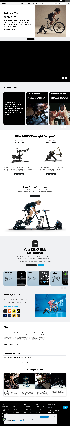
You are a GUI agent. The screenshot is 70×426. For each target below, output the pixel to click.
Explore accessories (35, 196)
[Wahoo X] (5, 311)
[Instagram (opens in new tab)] (50, 410)
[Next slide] (65, 126)
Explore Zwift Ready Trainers (11, 306)
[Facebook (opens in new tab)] (58, 410)
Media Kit (14, 407)
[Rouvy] (18, 311)
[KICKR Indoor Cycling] (35, 61)
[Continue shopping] (9, 3)
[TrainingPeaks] (5, 315)
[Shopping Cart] (68, 3)
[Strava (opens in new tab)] (54, 410)
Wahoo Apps (15, 409)
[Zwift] (9, 311)
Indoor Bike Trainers (27, 409)
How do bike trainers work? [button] (35, 344)
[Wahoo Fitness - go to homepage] (51, 412)
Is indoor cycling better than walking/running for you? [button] (35, 362)
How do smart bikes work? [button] (35, 349)
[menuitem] (22, 3)
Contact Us (3, 407)
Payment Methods (5, 413)
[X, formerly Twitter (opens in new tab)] (52, 410)
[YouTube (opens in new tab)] (56, 410)
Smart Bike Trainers (27, 406)
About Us (14, 406)
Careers (14, 410)
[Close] (54, 416)
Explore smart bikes (19, 174)
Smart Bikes (26, 407)
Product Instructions (5, 411)
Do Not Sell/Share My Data (39, 407)
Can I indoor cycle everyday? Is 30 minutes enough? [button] (35, 357)
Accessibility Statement (17, 412)
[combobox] (59, 3)
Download (41, 265)
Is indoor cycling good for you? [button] (35, 353)
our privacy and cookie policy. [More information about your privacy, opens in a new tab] (18, 420)
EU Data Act (37, 410)
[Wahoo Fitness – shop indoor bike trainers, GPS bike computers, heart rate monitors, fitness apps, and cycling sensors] (4, 3)
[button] (61, 0)
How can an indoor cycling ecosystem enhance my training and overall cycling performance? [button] (35, 332)
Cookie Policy (37, 412)
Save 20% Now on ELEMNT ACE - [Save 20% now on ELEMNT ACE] (35, 0)
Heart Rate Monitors (27, 412)
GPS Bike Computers (27, 410)
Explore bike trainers (51, 174)
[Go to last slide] (62, 126)
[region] (30, 419)
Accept (44, 416)
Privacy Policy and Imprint (39, 406)
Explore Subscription (31, 265)
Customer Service (5, 406)
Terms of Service (38, 409)
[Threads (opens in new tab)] (48, 410)
